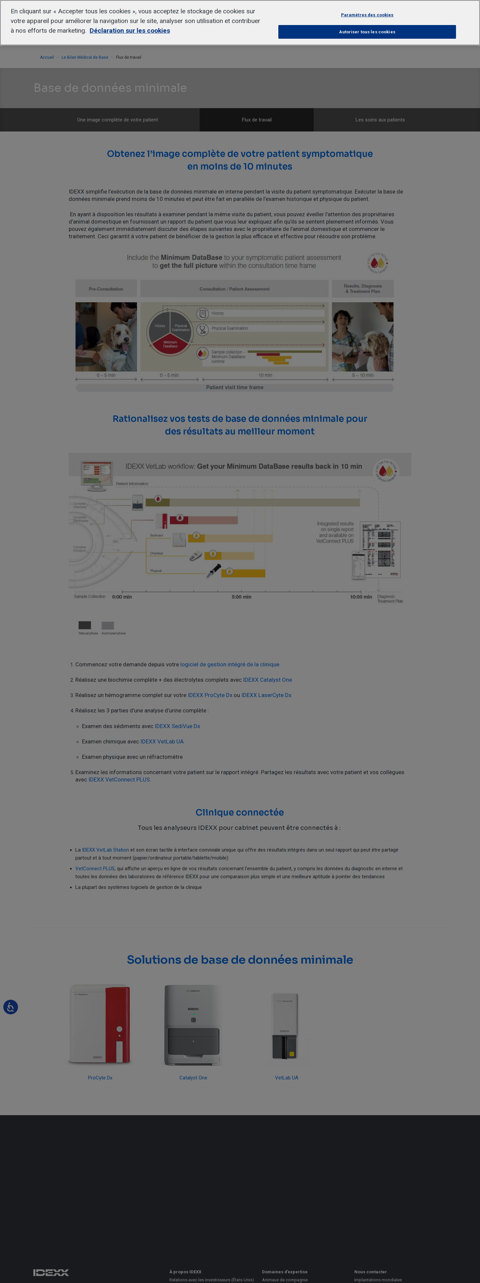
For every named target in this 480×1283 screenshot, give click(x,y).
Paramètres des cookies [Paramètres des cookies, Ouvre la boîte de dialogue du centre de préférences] (367, 14)
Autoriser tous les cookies (367, 31)
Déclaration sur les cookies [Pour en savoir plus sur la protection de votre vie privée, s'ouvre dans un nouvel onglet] (130, 30)
